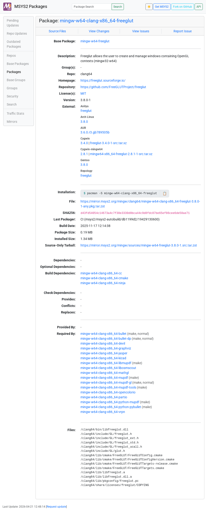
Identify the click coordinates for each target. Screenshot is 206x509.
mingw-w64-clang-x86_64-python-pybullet (110, 407)
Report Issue (183, 31)
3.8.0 (84, 121)
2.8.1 (84, 154)
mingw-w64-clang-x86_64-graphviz (105, 348)
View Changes (99, 31)
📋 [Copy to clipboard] (165, 193)
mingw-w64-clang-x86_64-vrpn (102, 412)
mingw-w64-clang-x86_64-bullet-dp (105, 338)
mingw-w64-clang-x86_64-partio (103, 397)
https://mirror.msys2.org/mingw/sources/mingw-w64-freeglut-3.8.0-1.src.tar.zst (138, 245)
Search (117, 6)
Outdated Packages (14, 44)
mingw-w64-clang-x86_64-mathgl (104, 373)
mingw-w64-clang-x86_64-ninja (103, 283)
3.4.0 (84, 143)
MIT (83, 93)
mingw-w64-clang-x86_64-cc (101, 273)
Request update (56, 506)
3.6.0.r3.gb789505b (94, 132)
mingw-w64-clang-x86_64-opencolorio (107, 392)
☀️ (149, 6)
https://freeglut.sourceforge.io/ (103, 80)
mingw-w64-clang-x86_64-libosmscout (108, 368)
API (198, 6)
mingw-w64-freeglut (94, 41)
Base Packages (18, 64)
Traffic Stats (15, 113)
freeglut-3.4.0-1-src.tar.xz (108, 143)
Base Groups (16, 80)
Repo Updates (17, 33)
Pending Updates (13, 23)
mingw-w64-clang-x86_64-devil (102, 343)
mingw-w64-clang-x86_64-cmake (104, 278)
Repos (11, 55)
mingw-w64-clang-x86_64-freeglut (96, 20)
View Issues (140, 31)
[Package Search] (92, 6)
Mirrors (12, 121)
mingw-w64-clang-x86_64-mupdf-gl (106, 382)
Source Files (57, 31)
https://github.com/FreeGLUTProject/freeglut (113, 87)
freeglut (86, 111)
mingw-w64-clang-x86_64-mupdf (104, 377)
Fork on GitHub (182, 6)
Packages (14, 72)
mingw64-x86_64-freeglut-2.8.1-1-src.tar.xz (121, 154)
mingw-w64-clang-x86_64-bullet (103, 334)
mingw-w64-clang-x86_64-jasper (103, 353)
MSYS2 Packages (25, 7)
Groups (12, 88)
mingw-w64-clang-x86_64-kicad (103, 358)
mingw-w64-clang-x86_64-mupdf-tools (108, 387)
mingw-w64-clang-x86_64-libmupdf (105, 363)
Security (12, 96)
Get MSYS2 (162, 6)
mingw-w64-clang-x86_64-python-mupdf (109, 402)
